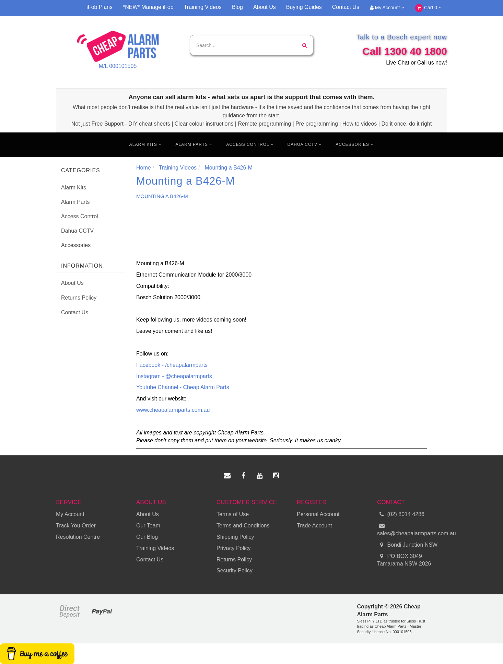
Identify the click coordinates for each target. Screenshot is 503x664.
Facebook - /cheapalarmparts (172, 365)
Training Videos (203, 7)
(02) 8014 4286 (400, 515)
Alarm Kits (145, 144)
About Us (264, 7)
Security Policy (235, 570)
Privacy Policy (234, 548)
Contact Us (345, 7)
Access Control (249, 144)
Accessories (355, 144)
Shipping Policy (235, 537)
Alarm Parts (193, 144)
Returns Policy (78, 298)
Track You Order (76, 525)
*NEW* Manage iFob (148, 7)
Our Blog (147, 537)
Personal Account (318, 514)
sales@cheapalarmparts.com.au (412, 529)
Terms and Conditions (243, 525)
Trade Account (314, 525)
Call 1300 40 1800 (404, 51)
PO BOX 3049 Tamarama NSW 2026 (404, 559)
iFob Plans (99, 7)
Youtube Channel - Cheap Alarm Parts (182, 387)
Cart (428, 8)
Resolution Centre (78, 537)
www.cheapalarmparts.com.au (173, 410)
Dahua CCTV (305, 144)
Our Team (148, 525)
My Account (387, 7)
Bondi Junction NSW (407, 545)
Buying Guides (304, 7)
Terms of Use (233, 514)
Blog (237, 7)
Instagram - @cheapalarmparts (174, 376)
